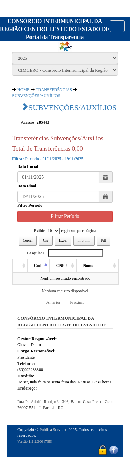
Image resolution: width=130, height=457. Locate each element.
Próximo (77, 302)
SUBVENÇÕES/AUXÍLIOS (36, 95)
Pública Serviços (53, 429)
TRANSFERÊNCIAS (54, 89)
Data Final (26, 185)
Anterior (53, 302)
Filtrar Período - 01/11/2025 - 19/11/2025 (47, 158)
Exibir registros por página (65, 231)
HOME (23, 89)
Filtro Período (29, 205)
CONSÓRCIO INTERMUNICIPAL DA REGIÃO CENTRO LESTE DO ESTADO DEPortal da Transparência (55, 29)
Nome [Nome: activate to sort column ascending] (88, 265)
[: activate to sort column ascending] (19, 265)
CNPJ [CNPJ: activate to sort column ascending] (61, 265)
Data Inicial (27, 166)
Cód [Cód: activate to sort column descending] (37, 265)
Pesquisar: (65, 253)
